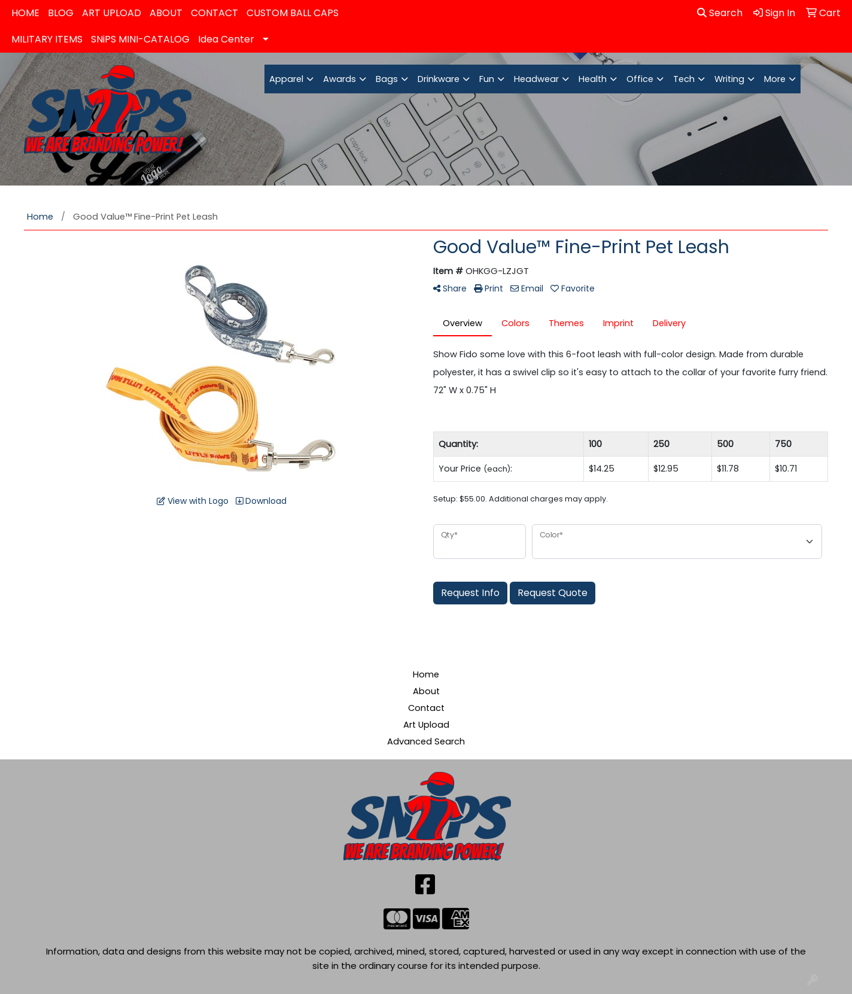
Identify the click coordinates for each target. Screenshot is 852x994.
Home (426, 674)
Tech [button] (684, 79)
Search (720, 13)
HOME (25, 13)
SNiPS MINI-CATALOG (140, 39)
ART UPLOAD (111, 13)
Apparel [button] (286, 79)
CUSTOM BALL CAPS (293, 13)
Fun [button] (486, 79)
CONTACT (214, 13)
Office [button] (639, 79)
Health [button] (593, 79)
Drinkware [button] (439, 79)
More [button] (775, 79)
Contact (426, 708)
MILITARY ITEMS (47, 39)
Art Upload (426, 725)
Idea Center (226, 39)
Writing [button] (729, 79)
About (426, 691)
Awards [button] (339, 79)
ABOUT (166, 13)
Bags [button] (387, 79)
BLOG (61, 13)
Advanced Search (426, 741)
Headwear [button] (536, 79)
